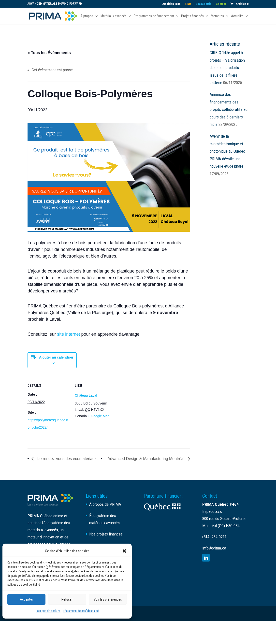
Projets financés (192, 16)
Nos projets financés (106, 534)
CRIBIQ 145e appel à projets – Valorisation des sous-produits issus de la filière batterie (227, 67)
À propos (86, 16)
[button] (124, 551)
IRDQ (188, 4)
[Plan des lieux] (148, 410)
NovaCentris (203, 4)
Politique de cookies (48, 611)
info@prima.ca (214, 548)
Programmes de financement (154, 16)
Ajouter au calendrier (56, 357)
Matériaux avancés (114, 16)
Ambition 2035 (171, 4)
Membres (217, 16)
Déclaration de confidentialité (81, 611)
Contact (221, 4)
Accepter (26, 599)
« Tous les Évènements (49, 53)
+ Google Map (98, 416)
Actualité (237, 16)
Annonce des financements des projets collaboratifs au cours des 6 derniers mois (228, 109)
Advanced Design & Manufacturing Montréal (146, 459)
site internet (68, 334)
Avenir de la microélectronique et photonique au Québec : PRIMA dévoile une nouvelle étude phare (228, 151)
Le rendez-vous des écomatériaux (66, 459)
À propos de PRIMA (105, 504)
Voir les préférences (108, 599)
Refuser (67, 599)
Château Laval (86, 395)
